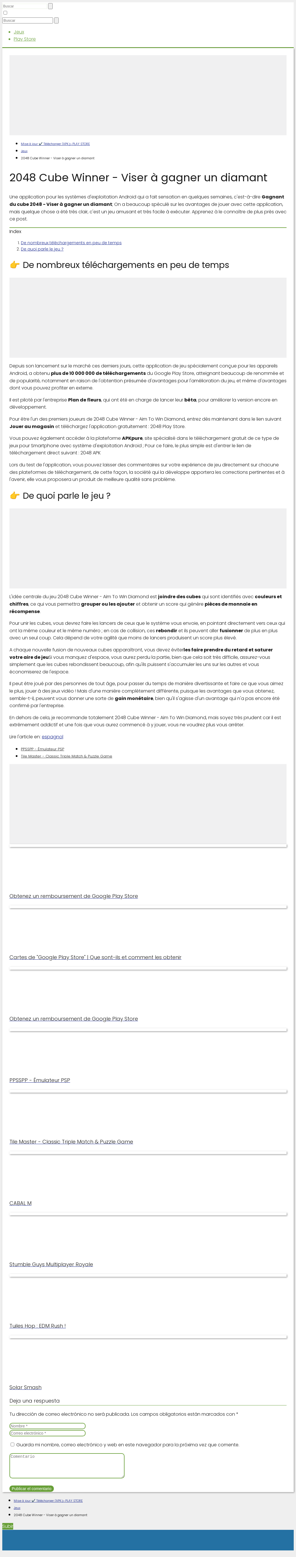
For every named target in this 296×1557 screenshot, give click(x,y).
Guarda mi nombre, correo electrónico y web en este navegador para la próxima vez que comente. (127, 1444)
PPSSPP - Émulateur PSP (42, 749)
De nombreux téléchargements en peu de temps (71, 243)
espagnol (52, 736)
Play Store (25, 39)
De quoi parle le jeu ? (42, 249)
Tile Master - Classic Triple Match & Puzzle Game (66, 756)
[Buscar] (50, 6)
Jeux (19, 32)
